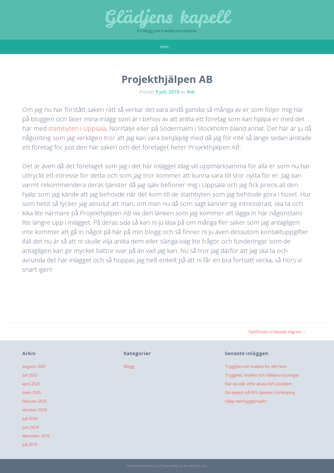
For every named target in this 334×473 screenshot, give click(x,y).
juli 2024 (29, 418)
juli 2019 (29, 444)
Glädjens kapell (167, 17)
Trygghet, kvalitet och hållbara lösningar (262, 375)
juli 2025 (29, 375)
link (191, 91)
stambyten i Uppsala (77, 128)
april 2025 (31, 383)
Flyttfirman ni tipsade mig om (277, 331)
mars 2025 (31, 392)
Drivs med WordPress (143, 466)
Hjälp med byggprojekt (245, 401)
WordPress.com (195, 466)
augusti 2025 (34, 366)
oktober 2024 (34, 409)
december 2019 (36, 436)
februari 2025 (34, 401)
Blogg (129, 366)
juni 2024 (30, 427)
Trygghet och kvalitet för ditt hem (255, 366)
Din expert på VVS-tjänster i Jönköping (260, 392)
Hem (164, 46)
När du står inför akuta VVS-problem (258, 383)
